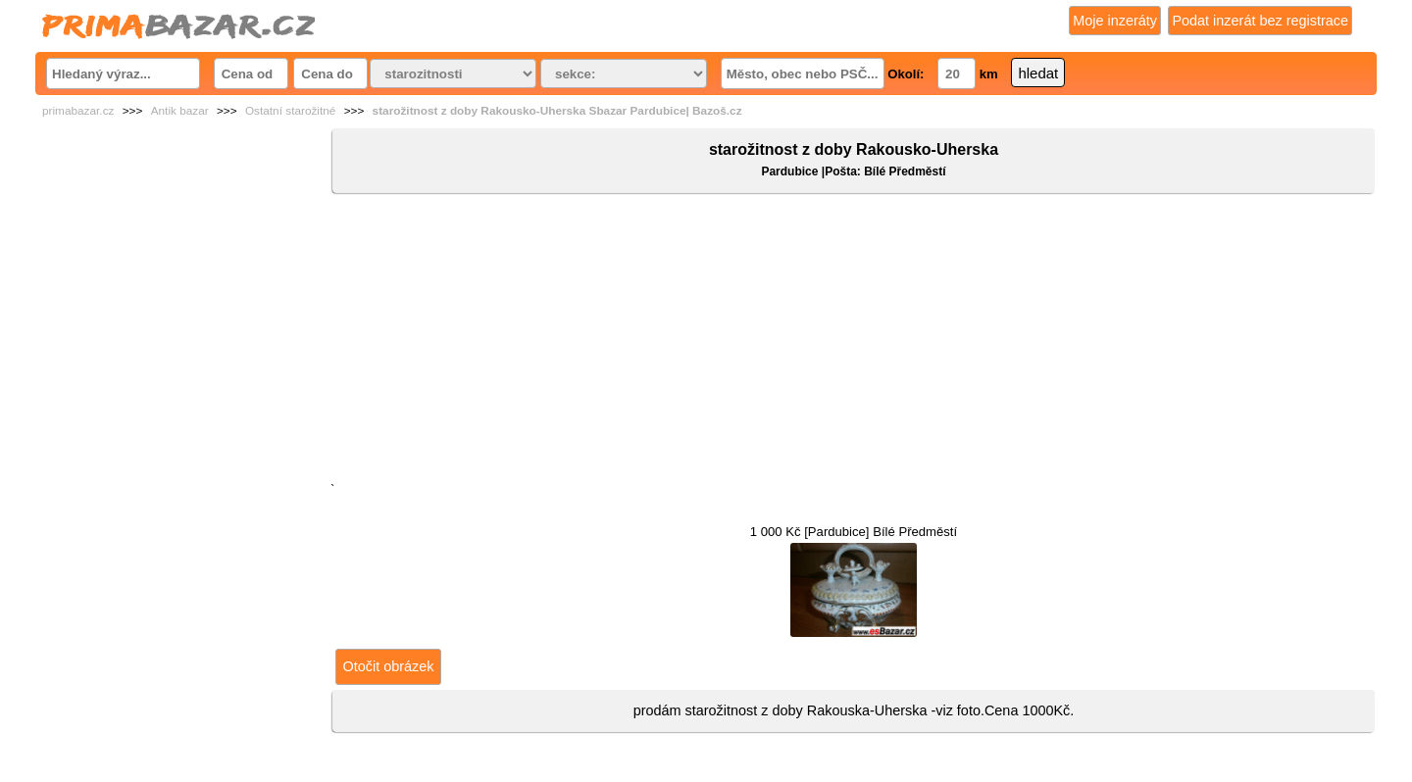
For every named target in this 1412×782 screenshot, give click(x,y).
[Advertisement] (853, 342)
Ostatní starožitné (290, 111)
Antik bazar (180, 111)
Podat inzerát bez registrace (1260, 20)
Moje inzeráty (1115, 20)
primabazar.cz (78, 111)
